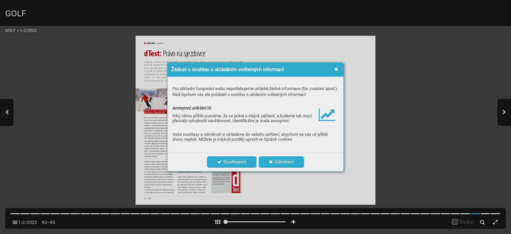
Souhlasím (231, 162)
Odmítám (281, 162)
